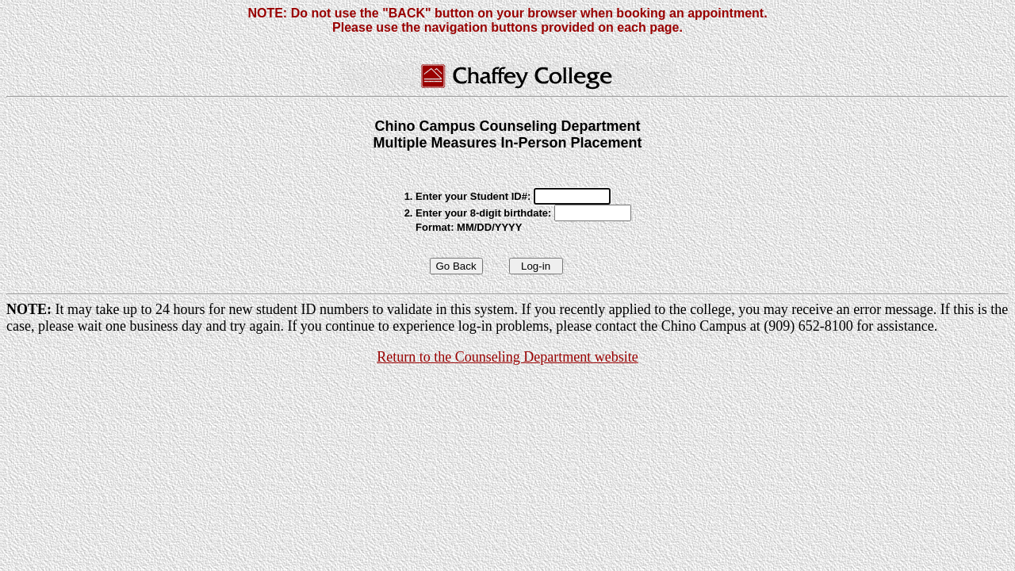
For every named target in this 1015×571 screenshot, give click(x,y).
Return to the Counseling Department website (507, 357)
